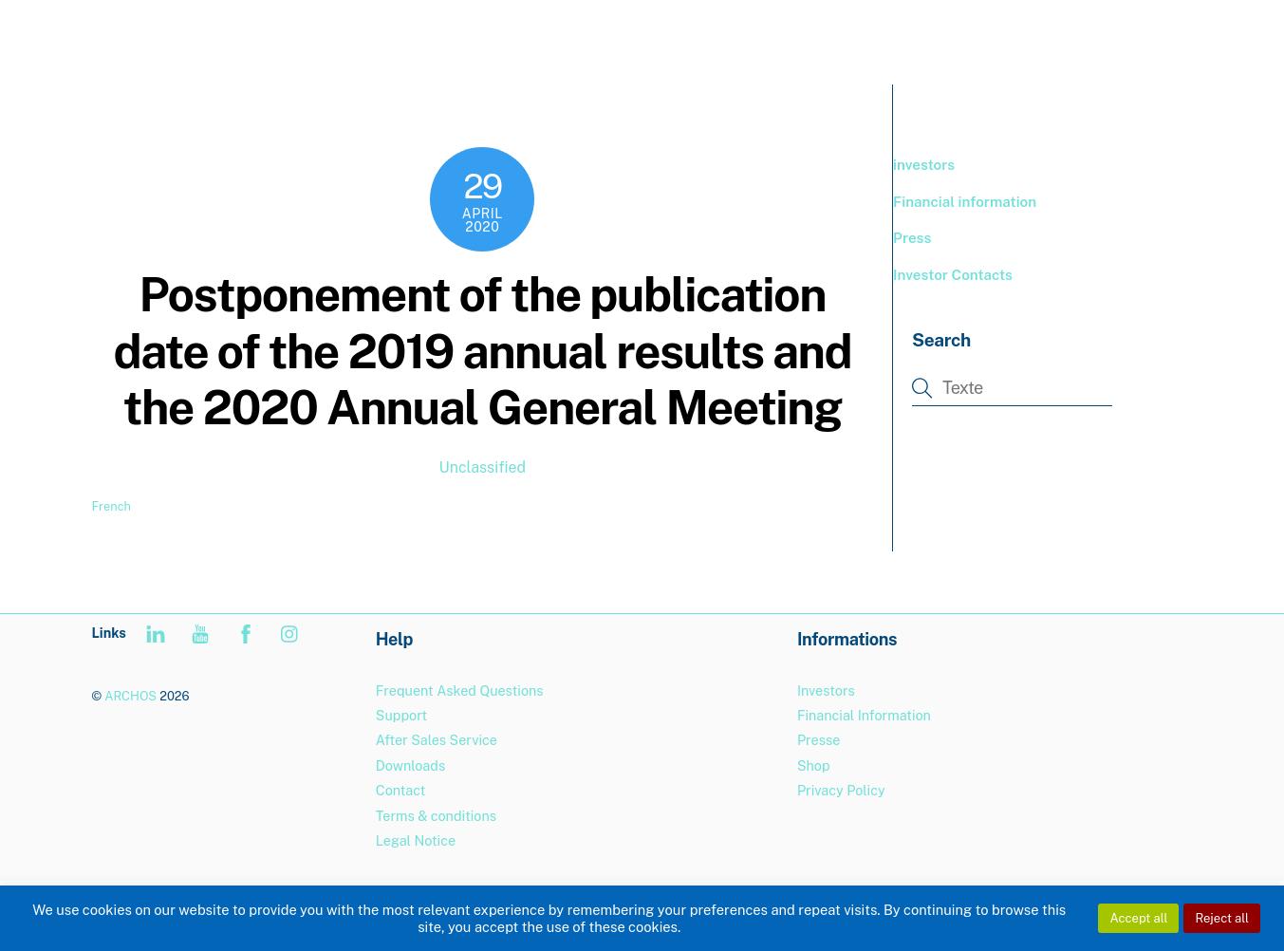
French (111, 506)
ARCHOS (130, 696)
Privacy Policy (841, 790)
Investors (826, 690)
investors (924, 165)
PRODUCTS (857, 37)
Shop (813, 765)
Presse (818, 740)
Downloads (410, 765)
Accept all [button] (1138, 918)
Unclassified (482, 467)
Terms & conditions (436, 816)
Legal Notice (416, 840)
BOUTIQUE (967, 37)
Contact (401, 790)
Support (1065, 37)
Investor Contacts (953, 275)
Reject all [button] (1222, 918)
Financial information (964, 202)
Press (912, 238)
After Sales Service (436, 740)
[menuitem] (1153, 38)
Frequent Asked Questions (460, 690)
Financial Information (864, 715)
